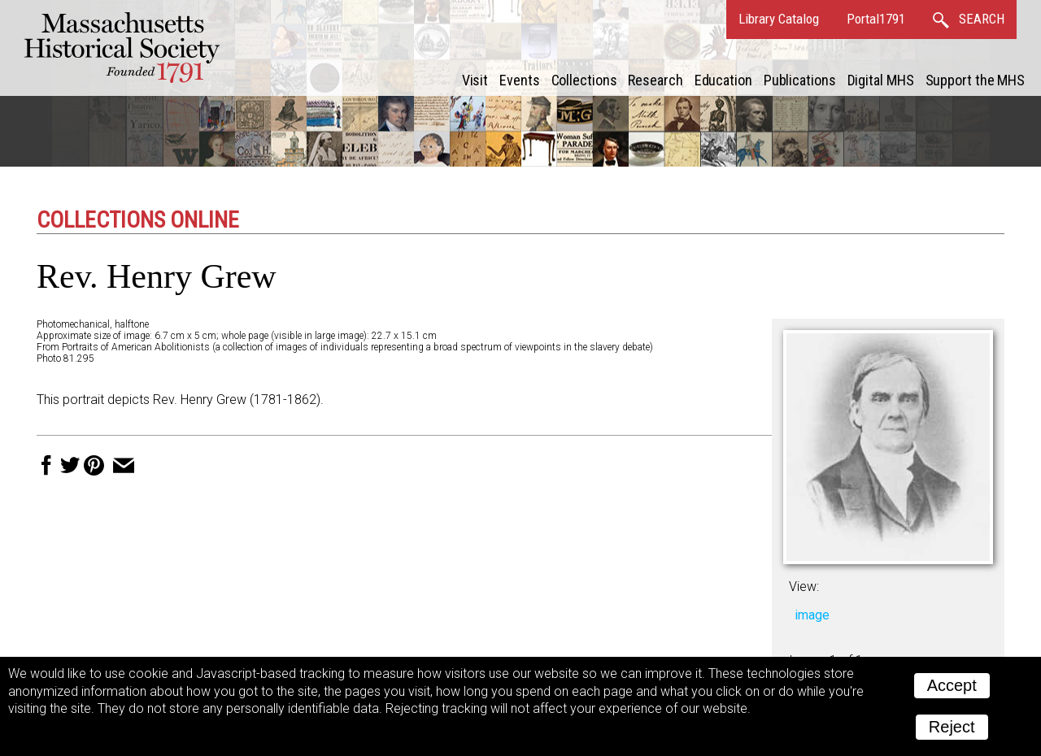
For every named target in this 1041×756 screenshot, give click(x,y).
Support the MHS (976, 80)
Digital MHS (880, 80)
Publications (800, 80)
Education (723, 80)
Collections (584, 80)
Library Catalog (778, 19)
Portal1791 (876, 19)
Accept (952, 685)
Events (519, 80)
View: (804, 586)
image (812, 615)
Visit (475, 80)
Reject (952, 727)
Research (655, 80)
